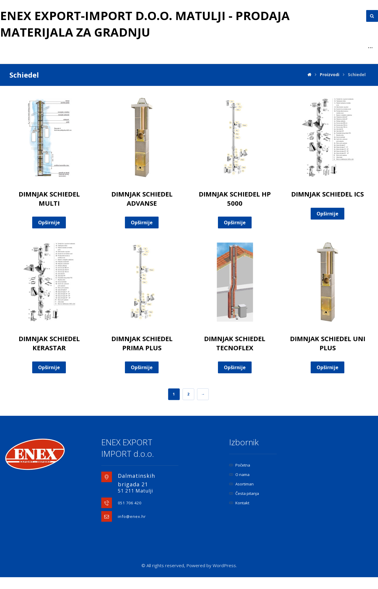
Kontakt (239, 514)
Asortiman (241, 495)
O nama (239, 486)
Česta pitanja (244, 505)
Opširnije (49, 234)
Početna (239, 477)
